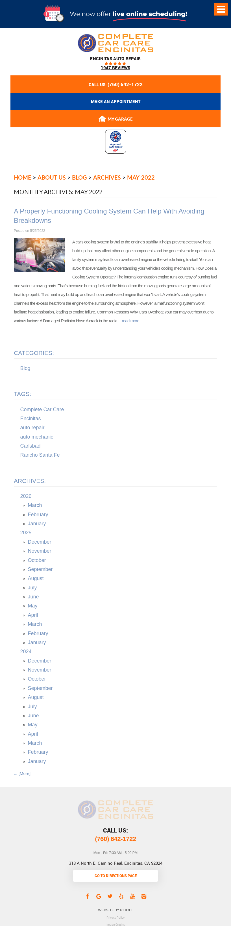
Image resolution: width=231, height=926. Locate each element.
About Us (52, 177)
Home (22, 177)
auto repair (32, 427)
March (35, 505)
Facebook (87, 896)
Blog (79, 177)
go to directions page (116, 875)
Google (98, 896)
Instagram (143, 896)
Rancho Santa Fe (40, 455)
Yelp (121, 896)
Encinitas (30, 418)
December (39, 542)
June (33, 597)
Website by (115, 910)
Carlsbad (30, 446)
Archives (107, 177)
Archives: (30, 481)
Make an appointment (115, 101)
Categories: (34, 353)
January (37, 523)
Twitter (110, 896)
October (37, 560)
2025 (26, 532)
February (38, 514)
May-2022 (141, 177)
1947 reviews (115, 68)
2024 (26, 651)
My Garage (115, 119)
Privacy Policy (115, 917)
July (32, 588)
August (36, 578)
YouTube (132, 896)
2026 (26, 496)
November (39, 551)
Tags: (22, 394)
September (40, 569)
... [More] (22, 773)
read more (130, 320)
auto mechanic (36, 437)
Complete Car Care (42, 409)
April (33, 615)
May (33, 606)
